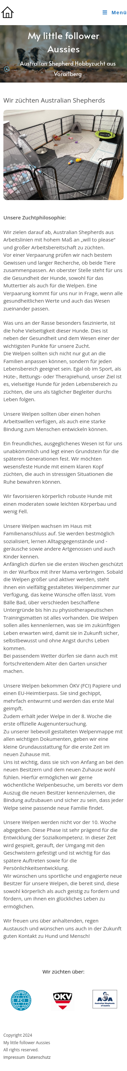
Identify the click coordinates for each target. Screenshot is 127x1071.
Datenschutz (39, 1057)
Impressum (14, 1057)
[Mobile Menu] (115, 12)
